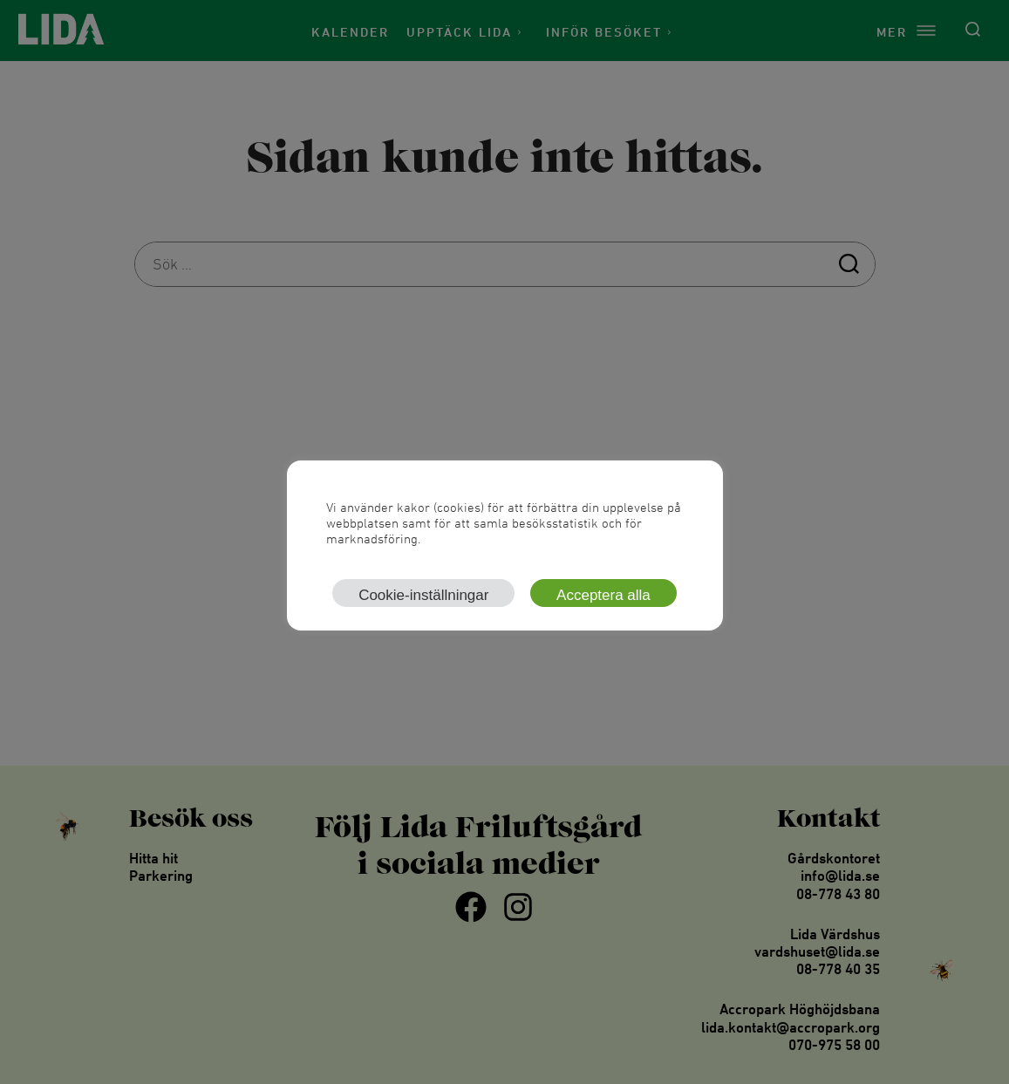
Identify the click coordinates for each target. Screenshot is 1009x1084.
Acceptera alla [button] (603, 595)
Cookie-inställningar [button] (423, 595)
